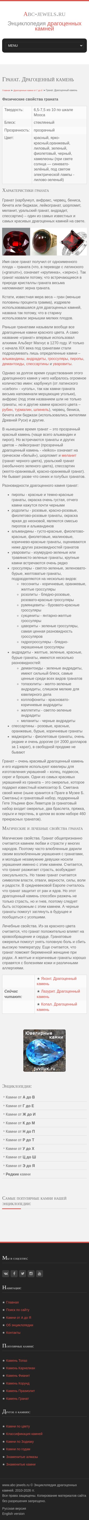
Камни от (20, 1097)
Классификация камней (24, 1434)
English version (13, 1514)
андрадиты (36, 359)
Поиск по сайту (17, 1310)
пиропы (76, 359)
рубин (7, 410)
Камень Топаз (16, 1360)
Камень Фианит (18, 1375)
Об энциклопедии (19, 1325)
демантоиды (13, 364)
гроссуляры (58, 359)
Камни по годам (18, 1449)
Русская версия (14, 1508)
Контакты (13, 1332)
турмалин (23, 410)
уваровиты (62, 364)
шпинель (41, 410)
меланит (69, 455)
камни (18, 1174)
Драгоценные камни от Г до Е (28, 90)
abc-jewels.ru (45, 13)
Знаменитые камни (20, 1464)
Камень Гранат (17, 1398)
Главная (6, 90)
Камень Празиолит (20, 1391)
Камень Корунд (17, 1383)
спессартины (37, 364)
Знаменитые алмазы (22, 1457)
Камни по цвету (18, 1426)
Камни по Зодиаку (20, 1441)
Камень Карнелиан (20, 1368)
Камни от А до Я (18, 1317)
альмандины (13, 359)
